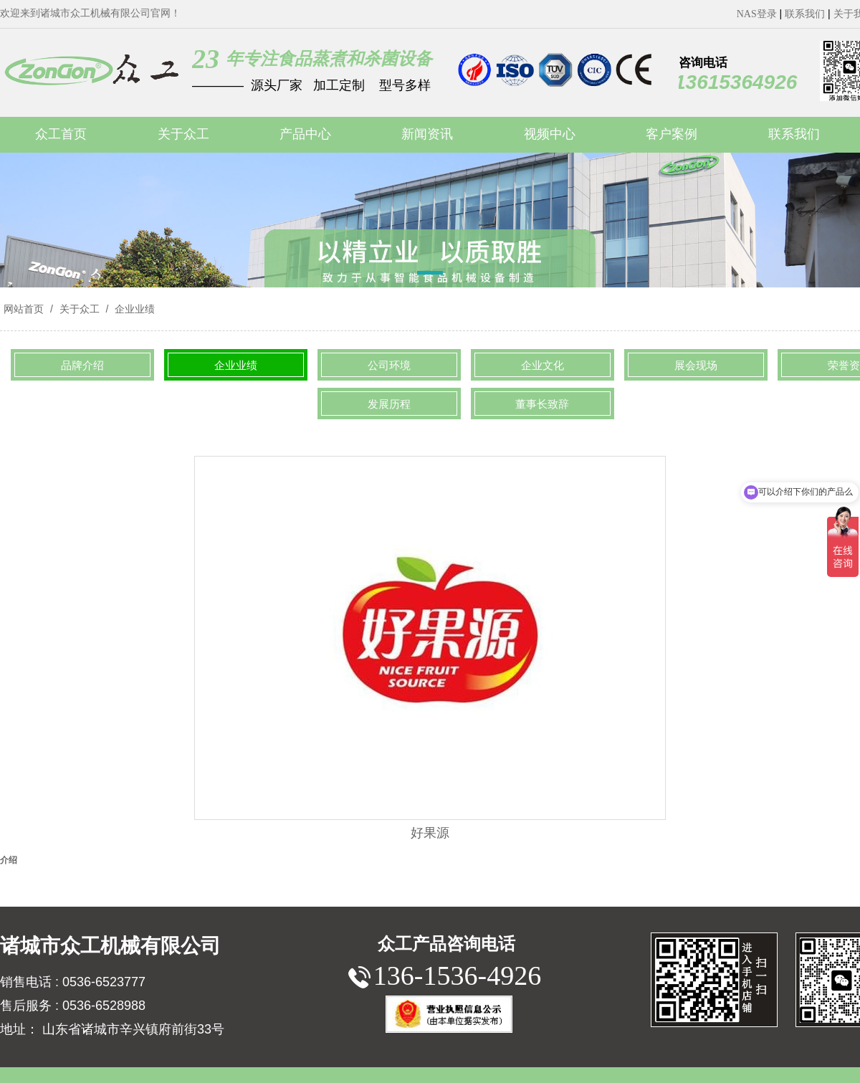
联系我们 (805, 14)
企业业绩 (133, 309)
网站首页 (24, 309)
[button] (430, 275)
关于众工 (79, 309)
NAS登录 (757, 14)
